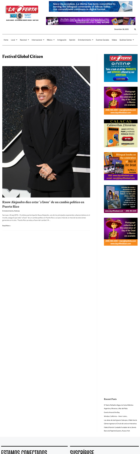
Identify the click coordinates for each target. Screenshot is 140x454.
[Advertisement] (119, 284)
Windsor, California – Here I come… (116, 416)
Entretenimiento (85, 40)
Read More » (7, 225)
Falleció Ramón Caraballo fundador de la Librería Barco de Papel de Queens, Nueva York (119, 434)
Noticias (18, 210)
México (51, 40)
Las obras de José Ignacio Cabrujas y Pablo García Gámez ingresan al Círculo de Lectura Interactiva (120, 423)
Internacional (38, 40)
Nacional (24, 40)
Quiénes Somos (127, 40)
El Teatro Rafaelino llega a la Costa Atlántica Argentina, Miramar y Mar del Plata (120, 406)
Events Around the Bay (112, 412)
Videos (114, 40)
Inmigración (61, 40)
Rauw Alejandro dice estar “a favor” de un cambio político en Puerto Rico (43, 204)
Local (14, 40)
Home (6, 40)
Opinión (72, 40)
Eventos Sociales (102, 40)
